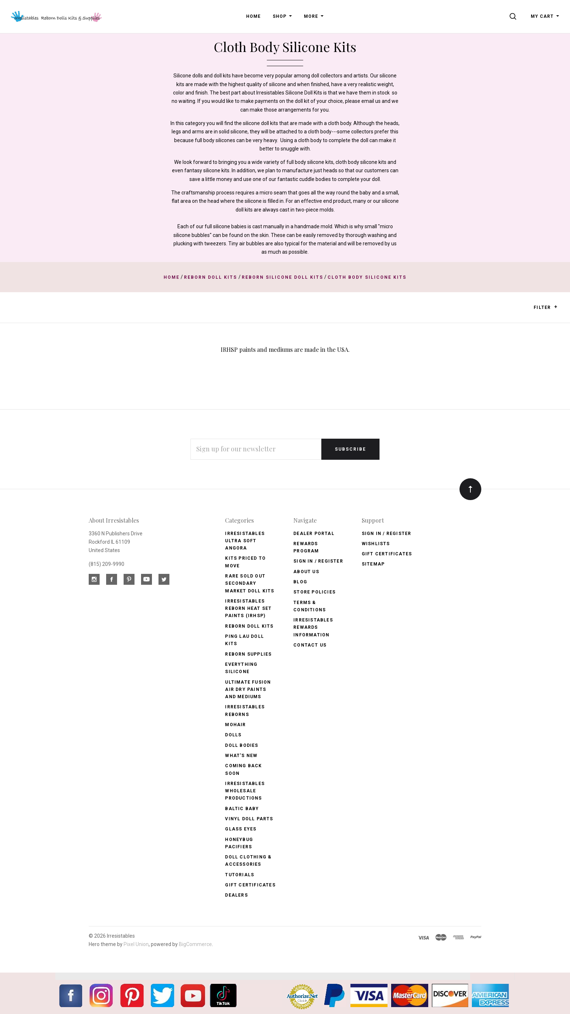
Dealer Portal (313, 533)
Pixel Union (136, 944)
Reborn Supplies (248, 654)
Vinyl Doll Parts (249, 818)
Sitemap (373, 564)
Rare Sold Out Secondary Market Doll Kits (249, 583)
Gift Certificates (250, 885)
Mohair (235, 724)
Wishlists (376, 543)
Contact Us (309, 645)
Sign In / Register (318, 561)
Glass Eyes (240, 829)
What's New (241, 755)
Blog (300, 581)
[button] (555, 307)
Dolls (233, 734)
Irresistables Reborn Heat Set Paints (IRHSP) (248, 609)
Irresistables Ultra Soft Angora (245, 541)
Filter (545, 307)
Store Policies (314, 592)
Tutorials (239, 874)
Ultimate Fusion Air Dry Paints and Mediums (248, 690)
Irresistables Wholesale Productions (245, 791)
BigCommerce (195, 944)
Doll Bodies (241, 745)
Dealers (236, 895)
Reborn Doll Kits (249, 626)
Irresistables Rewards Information (313, 627)
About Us (306, 571)
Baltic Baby (242, 808)
